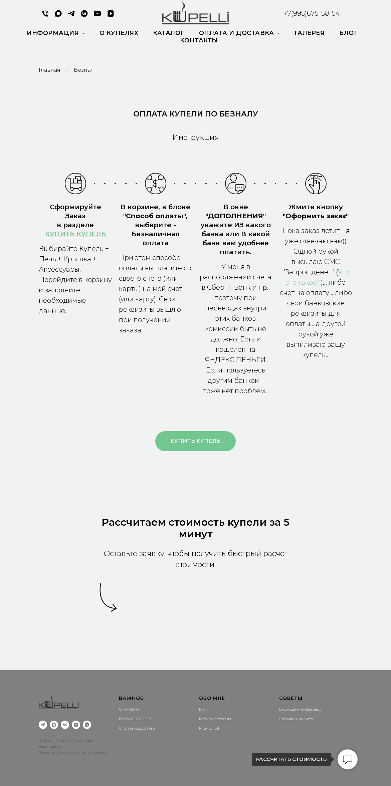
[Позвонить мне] (45, 16)
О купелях (119, 33)
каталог (168, 33)
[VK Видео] (110, 16)
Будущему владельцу (300, 709)
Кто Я (204, 709)
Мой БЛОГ (209, 728)
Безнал (84, 70)
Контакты (199, 40)
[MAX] (58, 16)
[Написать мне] (87, 725)
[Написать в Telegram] (71, 16)
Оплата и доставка (137, 728)
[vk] (65, 725)
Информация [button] (54, 33)
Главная (49, 70)
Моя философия (215, 718)
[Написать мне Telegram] (43, 725)
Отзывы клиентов (297, 718)
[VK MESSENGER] (84, 16)
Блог (348, 33)
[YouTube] (97, 16)
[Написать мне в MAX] (54, 725)
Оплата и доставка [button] (237, 33)
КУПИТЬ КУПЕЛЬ (75, 234)
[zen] (76, 725)
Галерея (310, 33)
